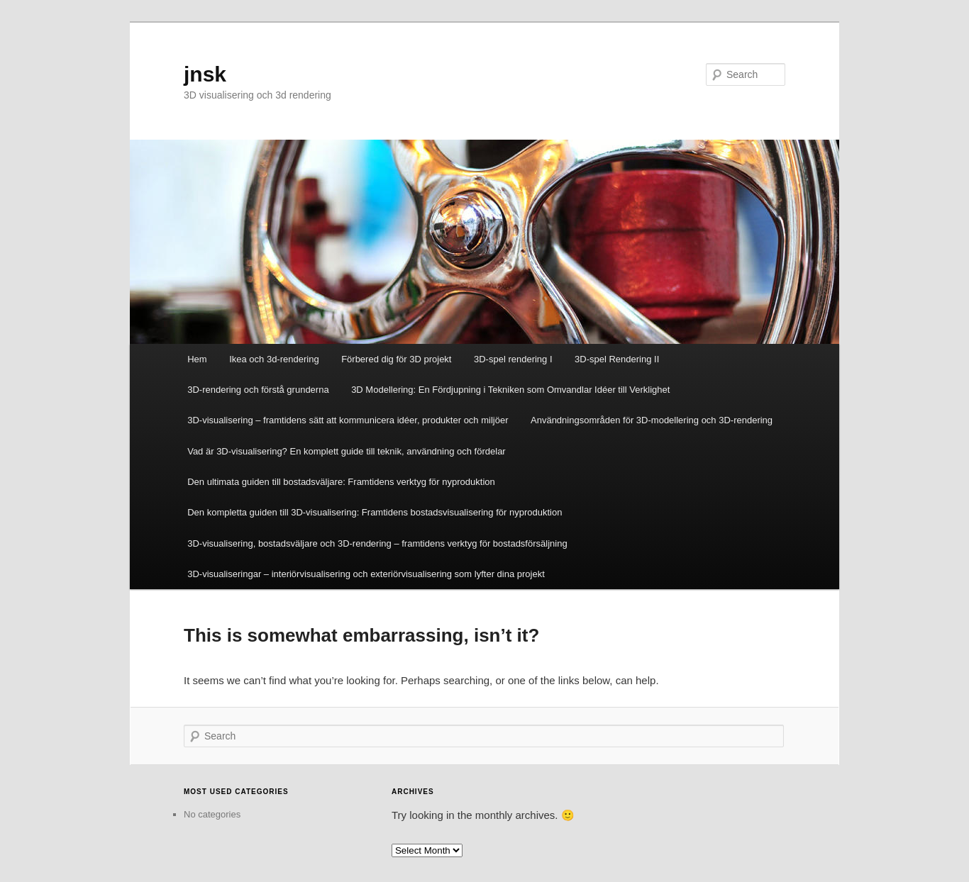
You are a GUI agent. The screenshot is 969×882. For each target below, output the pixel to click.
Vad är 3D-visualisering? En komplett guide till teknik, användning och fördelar (346, 451)
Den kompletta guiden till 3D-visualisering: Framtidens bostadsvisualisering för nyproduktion (374, 512)
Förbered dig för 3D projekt (396, 359)
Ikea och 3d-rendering (274, 359)
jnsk (205, 74)
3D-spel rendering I (513, 359)
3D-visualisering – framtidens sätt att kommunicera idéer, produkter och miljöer (347, 420)
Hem (196, 359)
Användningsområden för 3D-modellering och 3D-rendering (652, 420)
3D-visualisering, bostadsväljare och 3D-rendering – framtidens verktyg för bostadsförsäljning (377, 543)
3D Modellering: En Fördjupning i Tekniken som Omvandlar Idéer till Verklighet (510, 389)
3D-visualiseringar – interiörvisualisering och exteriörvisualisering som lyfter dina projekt (366, 574)
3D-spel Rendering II (617, 359)
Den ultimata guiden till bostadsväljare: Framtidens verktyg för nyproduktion (341, 481)
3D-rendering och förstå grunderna (257, 389)
